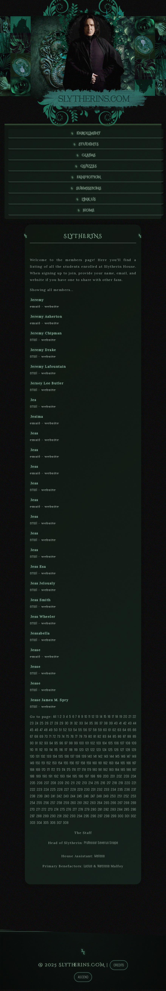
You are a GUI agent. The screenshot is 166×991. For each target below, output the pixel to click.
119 (76, 751)
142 (100, 757)
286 (133, 810)
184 (117, 771)
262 (86, 804)
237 (133, 791)
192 (56, 777)
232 (99, 791)
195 (74, 777)
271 (38, 810)
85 (114, 738)
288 (39, 817)
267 (119, 804)
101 (87, 744)
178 (84, 771)
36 (96, 724)
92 (41, 744)
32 (76, 724)
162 (105, 764)
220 (127, 784)
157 (77, 764)
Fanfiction (88, 178)
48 (46, 731)
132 (43, 757)
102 (92, 744)
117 (65, 751)
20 (125, 718)
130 (32, 757)
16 (109, 718)
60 (105, 731)
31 (71, 724)
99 (76, 744)
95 (56, 744)
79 (85, 738)
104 (104, 744)
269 (133, 804)
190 (44, 777)
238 (32, 797)
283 (113, 810)
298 (106, 817)
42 (125, 724)
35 (91, 724)
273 (50, 810)
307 (59, 824)
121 (87, 751)
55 (80, 731)
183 (111, 771)
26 (47, 724)
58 (95, 731)
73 (58, 738)
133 (49, 757)
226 (60, 791)
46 (36, 731)
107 (122, 744)
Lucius (88, 867)
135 (60, 757)
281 (100, 810)
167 (134, 764)
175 (69, 771)
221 (134, 784)
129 (134, 751)
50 (56, 731)
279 (86, 810)
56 (85, 731)
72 (54, 738)
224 (46, 791)
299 (113, 817)
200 (106, 777)
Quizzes (88, 167)
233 (106, 791)
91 (36, 744)
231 (93, 791)
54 (75, 731)
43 (130, 724)
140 (89, 757)
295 (86, 817)
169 (38, 771)
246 (86, 797)
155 (66, 764)
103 (98, 744)
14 (101, 718)
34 (86, 724)
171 (48, 771)
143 (106, 757)
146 (123, 757)
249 (105, 797)
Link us (88, 200)
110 (31, 751)
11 (89, 718)
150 (38, 764)
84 (109, 738)
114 (51, 751)
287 (32, 817)
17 (113, 718)
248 (99, 797)
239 (39, 797)
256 (46, 804)
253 (133, 797)
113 (46, 751)
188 (32, 777)
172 (53, 771)
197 (87, 777)
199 (99, 777)
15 (105, 718)
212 (78, 784)
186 (128, 771)
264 (99, 804)
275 (62, 810)
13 (97, 718)
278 (80, 810)
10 (85, 718)
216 (102, 784)
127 (122, 751)
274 (56, 810)
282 (106, 810)
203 (126, 777)
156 (71, 764)
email (33, 341)
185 (122, 771)
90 (32, 744)
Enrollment (88, 133)
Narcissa (103, 867)
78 (80, 738)
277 (75, 810)
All (54, 718)
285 (126, 810)
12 (93, 718)
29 (61, 724)
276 (68, 810)
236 (127, 791)
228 (73, 791)
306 (53, 824)
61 (109, 731)
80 (90, 738)
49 (51, 731)
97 (66, 744)
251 (119, 797)
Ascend (83, 978)
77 (76, 738)
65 (129, 731)
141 (95, 757)
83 (104, 738)
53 (70, 731)
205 (32, 784)
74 (63, 738)
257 (52, 804)
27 (51, 724)
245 (79, 797)
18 (116, 718)
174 (63, 771)
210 (67, 784)
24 (36, 724)
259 (66, 804)
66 (134, 731)
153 (54, 764)
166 (128, 764)
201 (112, 777)
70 (46, 738)
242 (59, 797)
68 (36, 738)
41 (120, 724)
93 (46, 744)
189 (38, 777)
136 (66, 757)
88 (129, 738)
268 (126, 804)
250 (113, 797)
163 (111, 764)
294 (79, 817)
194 (68, 777)
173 (58, 771)
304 (39, 824)
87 (124, 738)
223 (39, 791)
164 (117, 764)
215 (96, 784)
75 (67, 738)
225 (53, 791)
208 (53, 784)
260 (73, 804)
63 (119, 731)
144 (112, 757)
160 (94, 764)
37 (101, 724)
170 (44, 771)
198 (92, 777)
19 (120, 718)
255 (39, 804)
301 (127, 817)
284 (119, 810)
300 (120, 817)
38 (106, 724)
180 (94, 771)
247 (92, 797)
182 (105, 771)
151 (43, 764)
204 (133, 777)
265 (106, 804)
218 (114, 784)
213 (84, 784)
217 (109, 784)
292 (66, 817)
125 (110, 751)
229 (80, 791)
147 (128, 757)
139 (84, 757)
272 (43, 810)
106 (116, 744)
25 (41, 724)
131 (37, 757)
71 (50, 738)
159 (88, 764)
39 (111, 724)
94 (51, 744)
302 (133, 817)
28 (56, 724)
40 (116, 724)
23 (32, 724)
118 (71, 751)
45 (31, 731)
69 (41, 738)
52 (65, 731)
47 (41, 731)
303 (32, 824)
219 (120, 784)
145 (117, 757)
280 (93, 810)
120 (81, 751)
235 (120, 791)
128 (128, 751)
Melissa (99, 857)
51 (60, 731)
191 (50, 777)
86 (119, 738)
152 (48, 764)
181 (100, 771)
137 (72, 757)
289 (46, 817)
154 (60, 764)
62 (114, 731)
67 (31, 738)
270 (32, 810)
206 (39, 784)
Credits (118, 966)
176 (74, 771)
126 (116, 751)
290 (53, 817)
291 (59, 817)
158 (83, 764)
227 (66, 791)
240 (46, 797)
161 (100, 764)
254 (32, 804)
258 (59, 804)
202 (119, 777)
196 (81, 777)
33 (81, 724)
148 (134, 757)
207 (46, 784)
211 (72, 784)
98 (71, 744)
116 (61, 751)
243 (66, 797)
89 (134, 738)
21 (129, 718)
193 (62, 777)
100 (81, 744)
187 (134, 771)
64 (124, 731)
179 (89, 771)
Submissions (89, 189)
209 (60, 784)
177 (78, 771)
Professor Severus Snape (101, 844)
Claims (89, 155)
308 (65, 824)
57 (90, 731)
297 (99, 817)
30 (67, 724)
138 (78, 757)
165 (122, 764)
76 (72, 738)
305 (46, 824)
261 (79, 804)
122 (92, 751)
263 (93, 804)
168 (32, 771)
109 (134, 744)
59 (100, 731)
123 (98, 751)
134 (55, 757)
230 (87, 791)
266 (113, 804)
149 (32, 764)
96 (61, 744)
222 (32, 791)
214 (90, 784)
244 (72, 797)
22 (134, 718)
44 (134, 724)
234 (113, 791)
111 (36, 751)
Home (89, 211)
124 (104, 751)
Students (88, 144)
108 (128, 744)
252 (126, 797)
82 (99, 738)
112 (41, 751)
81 (94, 738)
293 (72, 817)
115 (56, 751)
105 (110, 744)
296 (93, 817)
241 (53, 797)
